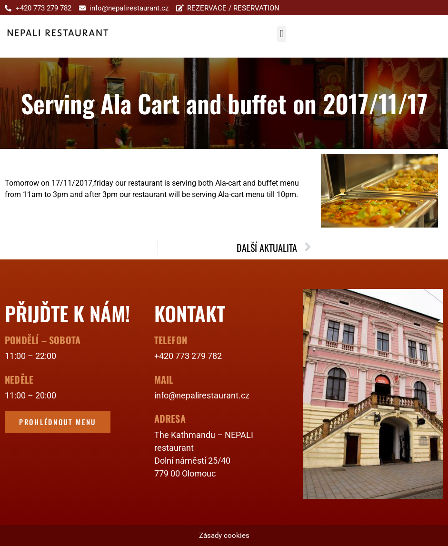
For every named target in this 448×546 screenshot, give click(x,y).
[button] (281, 34)
